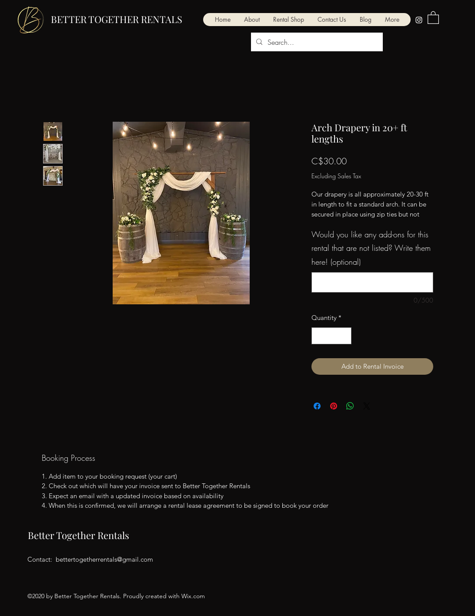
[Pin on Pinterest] (333, 406)
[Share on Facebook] (317, 406)
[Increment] (345, 336)
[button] (392, 19)
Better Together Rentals (78, 535)
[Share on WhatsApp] (350, 406)
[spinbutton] (331, 336)
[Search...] (316, 42)
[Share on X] (366, 406)
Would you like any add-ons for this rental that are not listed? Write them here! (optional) (371, 248)
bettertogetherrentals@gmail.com (104, 559)
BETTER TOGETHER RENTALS (116, 19)
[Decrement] (318, 336)
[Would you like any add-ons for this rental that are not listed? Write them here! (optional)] (372, 282)
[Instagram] (419, 20)
